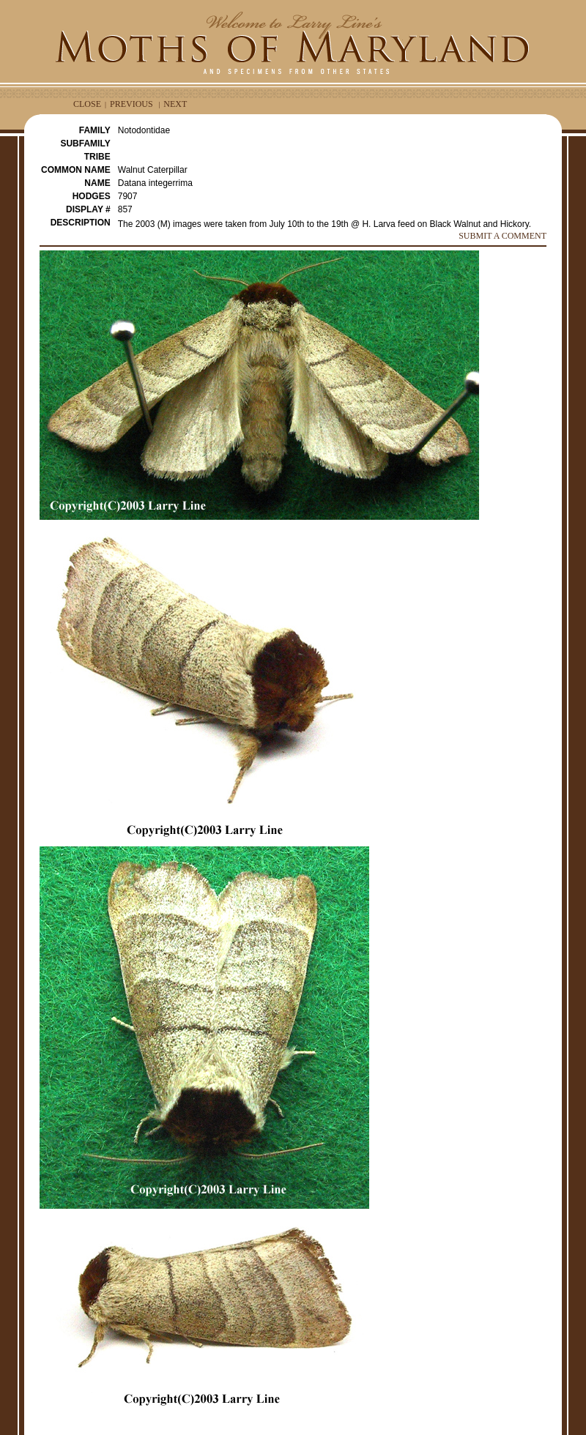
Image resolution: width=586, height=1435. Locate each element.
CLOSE (87, 104)
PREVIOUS (131, 104)
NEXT (175, 104)
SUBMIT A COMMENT (502, 236)
